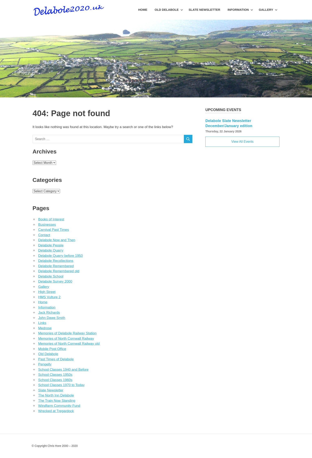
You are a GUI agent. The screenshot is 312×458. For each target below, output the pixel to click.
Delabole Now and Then (56, 240)
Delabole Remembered (56, 266)
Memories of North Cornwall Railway (66, 338)
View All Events (242, 141)
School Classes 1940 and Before (63, 370)
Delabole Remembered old (58, 271)
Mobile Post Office (52, 349)
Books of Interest (51, 219)
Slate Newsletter (204, 9)
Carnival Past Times (53, 230)
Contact (44, 235)
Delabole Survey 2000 (55, 281)
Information (240, 9)
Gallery (268, 9)
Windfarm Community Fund (59, 406)
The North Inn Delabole (56, 395)
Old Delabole (169, 9)
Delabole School (50, 276)
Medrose (45, 328)
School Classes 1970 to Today (61, 385)
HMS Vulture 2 (49, 297)
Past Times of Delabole (56, 359)
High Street (46, 292)
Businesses (47, 225)
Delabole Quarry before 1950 (60, 256)
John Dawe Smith (51, 318)
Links (42, 323)
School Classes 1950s (55, 375)
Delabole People (51, 245)
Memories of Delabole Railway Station (67, 333)
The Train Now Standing (56, 401)
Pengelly (44, 364)
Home (142, 9)
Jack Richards (49, 312)
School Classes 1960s (55, 380)
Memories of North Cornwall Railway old (69, 344)
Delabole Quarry (50, 250)
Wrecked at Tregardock (56, 411)
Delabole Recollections (55, 261)
